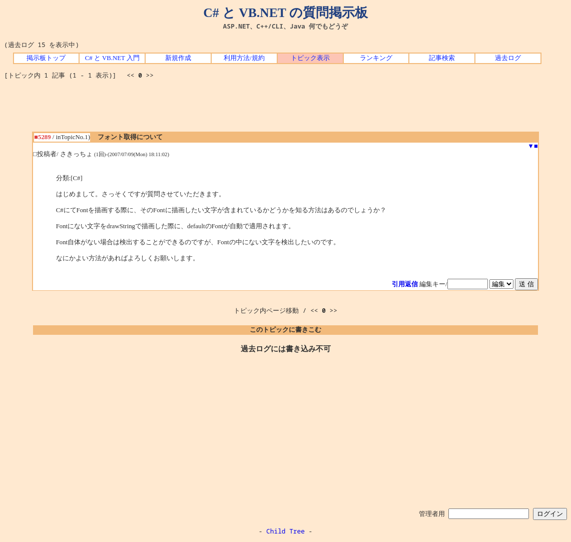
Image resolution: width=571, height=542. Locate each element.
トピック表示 (310, 58)
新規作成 (178, 58)
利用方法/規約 (244, 58)
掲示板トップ (46, 58)
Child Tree (285, 530)
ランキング (376, 58)
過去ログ (508, 58)
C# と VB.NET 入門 (112, 58)
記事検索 (442, 58)
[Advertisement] (286, 109)
